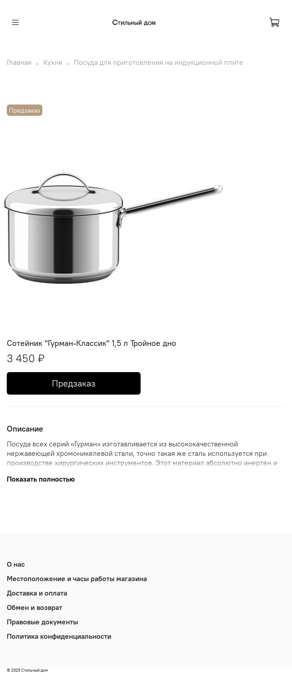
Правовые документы (42, 621)
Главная (19, 62)
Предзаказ (74, 383)
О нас (16, 564)
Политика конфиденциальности (59, 636)
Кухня (52, 62)
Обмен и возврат (34, 607)
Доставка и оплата (37, 592)
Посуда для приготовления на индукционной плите (158, 62)
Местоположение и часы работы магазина (77, 578)
